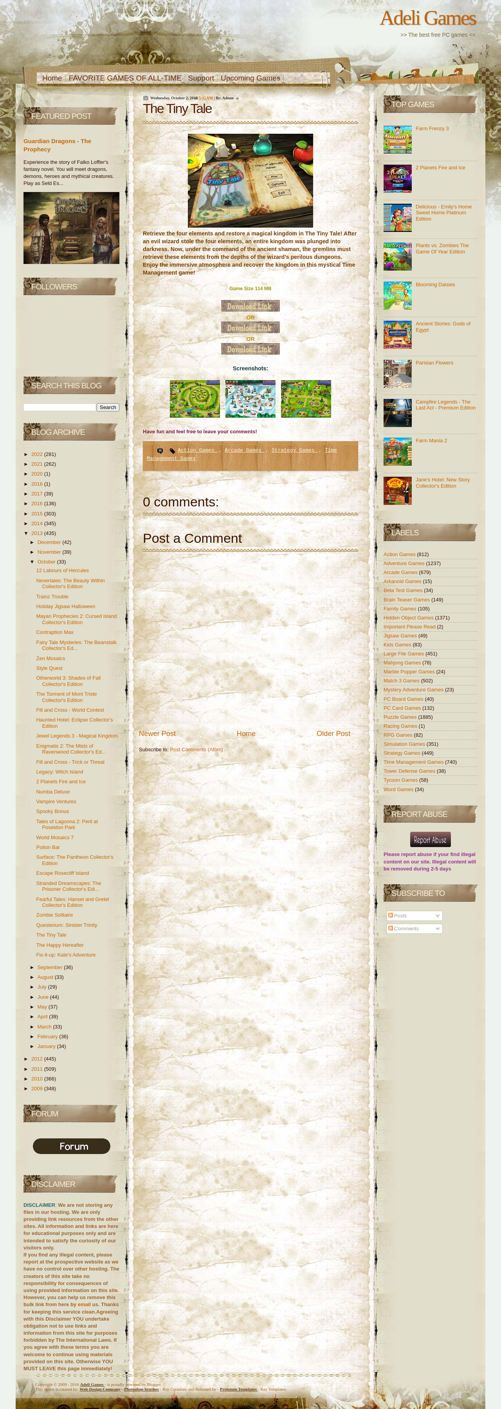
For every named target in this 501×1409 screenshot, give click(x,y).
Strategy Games (294, 450)
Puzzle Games (401, 717)
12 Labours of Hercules (62, 570)
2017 (37, 494)
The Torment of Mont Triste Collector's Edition (66, 697)
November (50, 552)
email (84, 1304)
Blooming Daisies (435, 284)
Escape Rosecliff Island (62, 873)
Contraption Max (54, 632)
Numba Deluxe (53, 792)
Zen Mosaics (50, 658)
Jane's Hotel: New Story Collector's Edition (443, 483)
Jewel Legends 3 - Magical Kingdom (77, 736)
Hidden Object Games (409, 618)
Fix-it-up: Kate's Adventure (66, 955)
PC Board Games (404, 699)
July (43, 987)
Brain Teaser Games (407, 600)
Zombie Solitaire (54, 915)
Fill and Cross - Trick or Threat (70, 762)
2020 (37, 474)
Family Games (401, 609)
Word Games (399, 789)
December (50, 542)
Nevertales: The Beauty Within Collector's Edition (70, 584)
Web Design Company (100, 1389)
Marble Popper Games (410, 672)
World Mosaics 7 (55, 837)
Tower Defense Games (410, 771)
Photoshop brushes (141, 1389)
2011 (37, 1069)
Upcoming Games (250, 78)
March (45, 1027)
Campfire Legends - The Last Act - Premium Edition (446, 405)
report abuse (416, 854)
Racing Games (401, 726)
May (43, 1007)
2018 (37, 484)
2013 (37, 533)
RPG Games (399, 735)
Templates (239, 1389)
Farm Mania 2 (431, 440)
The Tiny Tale (51, 935)
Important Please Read (410, 627)
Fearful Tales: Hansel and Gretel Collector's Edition (72, 902)
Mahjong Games (403, 663)
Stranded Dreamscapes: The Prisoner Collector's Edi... (68, 886)
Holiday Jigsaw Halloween (65, 606)
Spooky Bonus (52, 811)
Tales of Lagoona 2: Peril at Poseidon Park (67, 824)
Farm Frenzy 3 (432, 128)
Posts (397, 916)
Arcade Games (244, 450)
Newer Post (157, 734)
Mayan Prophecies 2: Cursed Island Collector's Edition (76, 619)
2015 (37, 514)
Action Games (197, 450)
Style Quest (49, 668)
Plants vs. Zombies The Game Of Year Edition (442, 248)
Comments (403, 929)
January (47, 1046)
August (46, 977)
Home (52, 78)
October (47, 562)
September (51, 967)
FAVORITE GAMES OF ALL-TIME (125, 78)
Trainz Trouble (52, 596)
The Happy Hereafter (59, 945)
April (43, 1017)
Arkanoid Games (403, 581)
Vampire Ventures (56, 801)
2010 (37, 1079)
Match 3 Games (402, 681)
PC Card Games (403, 708)
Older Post (333, 734)
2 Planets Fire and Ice (60, 781)
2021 (37, 464)
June (44, 997)
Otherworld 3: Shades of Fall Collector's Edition (68, 681)
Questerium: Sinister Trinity (66, 925)
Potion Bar (48, 847)
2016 (37, 503)
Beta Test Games (404, 590)
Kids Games (398, 645)
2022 (37, 454)
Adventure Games (405, 563)
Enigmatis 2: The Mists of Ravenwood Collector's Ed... (71, 749)
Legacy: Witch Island (59, 772)
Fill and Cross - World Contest (70, 710)
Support (201, 78)
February (48, 1036)
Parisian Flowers (434, 363)
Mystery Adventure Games (414, 690)
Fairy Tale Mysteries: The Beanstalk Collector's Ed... (76, 645)
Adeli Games (428, 17)
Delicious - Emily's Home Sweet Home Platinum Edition (444, 213)
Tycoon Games (401, 780)
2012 (37, 1059)
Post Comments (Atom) (196, 749)
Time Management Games (414, 762)
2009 (37, 1088)
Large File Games (404, 654)
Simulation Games (405, 744)
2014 (37, 523)
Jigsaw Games (401, 636)
